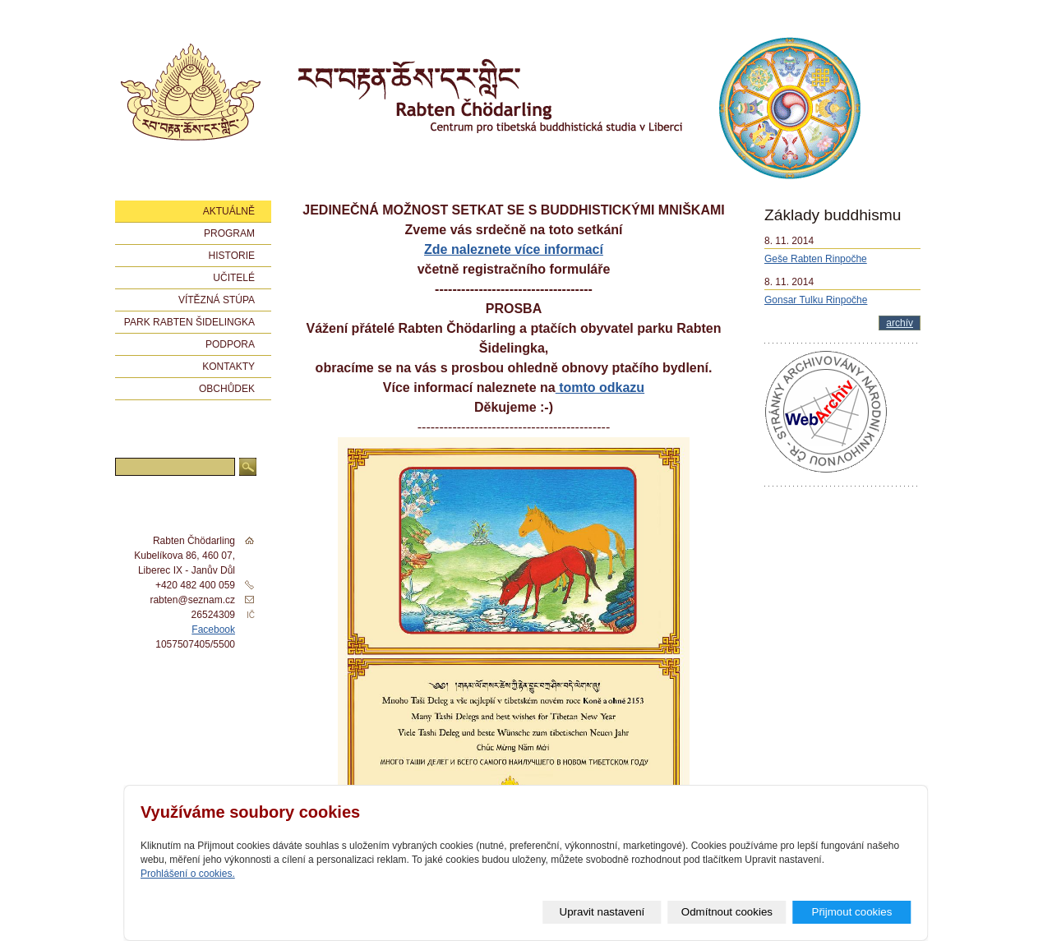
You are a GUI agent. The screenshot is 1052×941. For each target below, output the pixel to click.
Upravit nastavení (602, 912)
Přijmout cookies (852, 912)
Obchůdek (227, 388)
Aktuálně (229, 211)
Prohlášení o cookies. (188, 873)
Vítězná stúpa (216, 300)
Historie (232, 255)
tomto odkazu (600, 387)
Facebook (213, 629)
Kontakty (228, 366)
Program (229, 233)
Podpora (230, 344)
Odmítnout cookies (727, 912)
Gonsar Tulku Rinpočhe (815, 300)
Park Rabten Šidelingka (189, 322)
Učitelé (234, 278)
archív (899, 323)
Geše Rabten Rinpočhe (815, 259)
